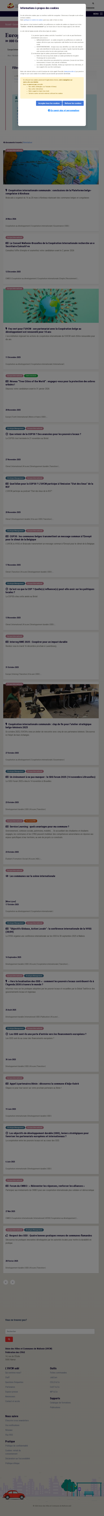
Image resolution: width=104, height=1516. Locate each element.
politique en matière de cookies (33, 20)
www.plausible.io (69, 71)
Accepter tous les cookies (49, 103)
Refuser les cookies (73, 103)
